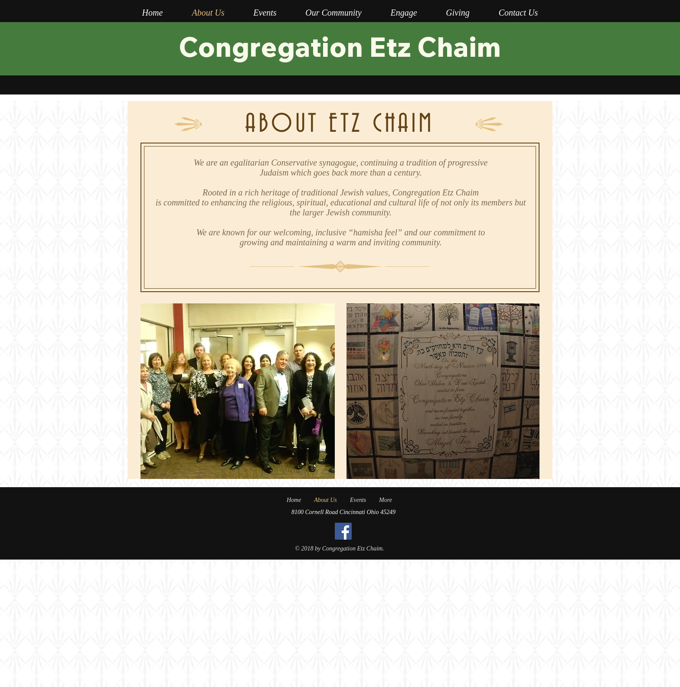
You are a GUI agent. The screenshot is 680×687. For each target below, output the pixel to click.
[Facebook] (343, 531)
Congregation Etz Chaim (340, 46)
